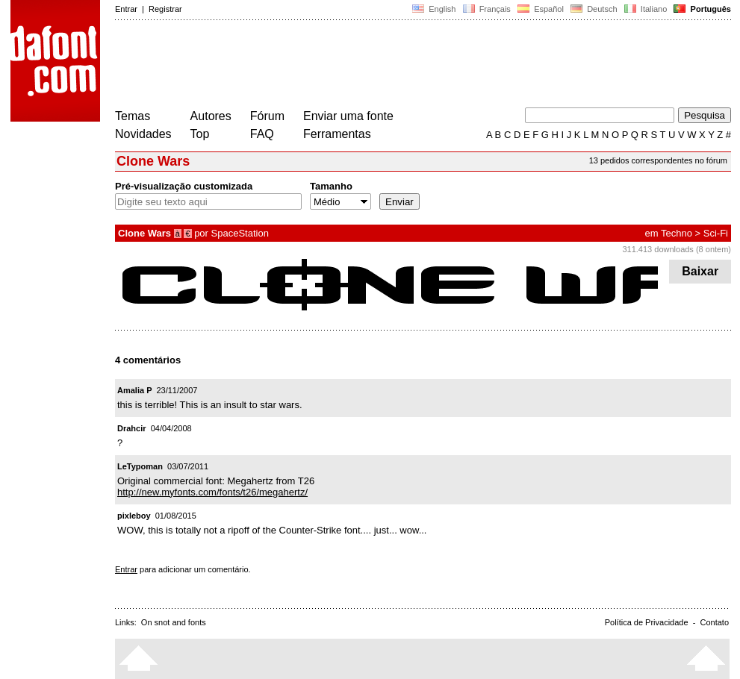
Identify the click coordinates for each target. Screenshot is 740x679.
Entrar (126, 8)
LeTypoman (140, 466)
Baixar (700, 271)
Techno (676, 233)
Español (540, 8)
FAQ (262, 134)
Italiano (646, 8)
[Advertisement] (387, 65)
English (434, 8)
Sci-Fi (715, 233)
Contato (714, 622)
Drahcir (131, 428)
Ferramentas (337, 134)
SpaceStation (240, 233)
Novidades (143, 134)
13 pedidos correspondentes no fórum (658, 160)
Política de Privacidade (646, 622)
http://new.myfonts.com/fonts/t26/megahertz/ (212, 492)
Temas (132, 116)
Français (486, 8)
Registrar (165, 8)
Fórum (267, 116)
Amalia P (134, 390)
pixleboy (134, 515)
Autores (210, 116)
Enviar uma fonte (348, 116)
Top (200, 134)
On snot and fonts (173, 622)
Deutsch (594, 8)
